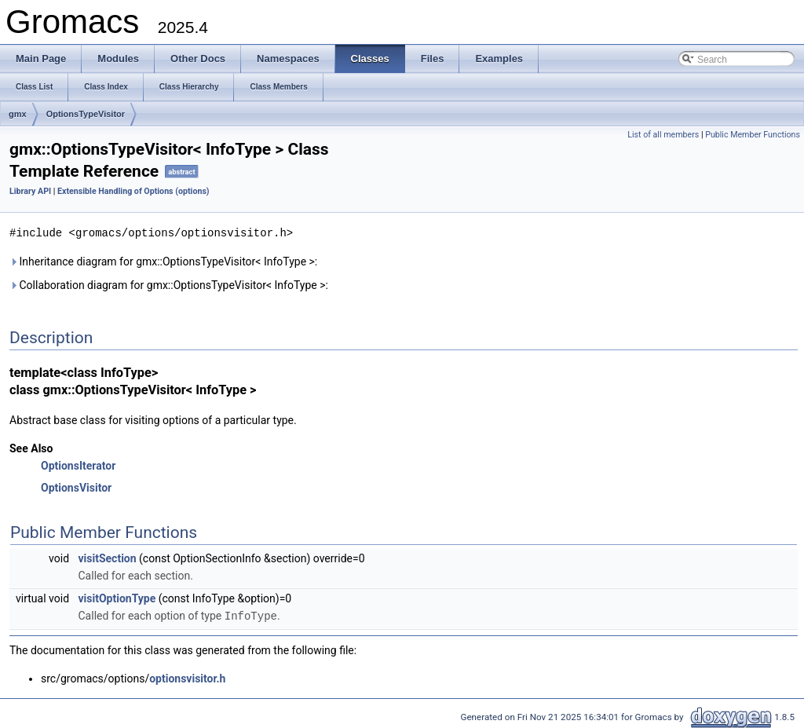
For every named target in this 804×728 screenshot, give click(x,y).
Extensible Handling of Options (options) (133, 191)
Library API (30, 191)
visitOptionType (117, 597)
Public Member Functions (752, 135)
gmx (18, 114)
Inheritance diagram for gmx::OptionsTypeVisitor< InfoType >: (163, 260)
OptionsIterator (78, 465)
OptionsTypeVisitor (85, 114)
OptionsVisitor (76, 487)
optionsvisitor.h (187, 677)
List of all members (663, 135)
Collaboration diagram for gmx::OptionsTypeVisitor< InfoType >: (168, 284)
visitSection (108, 557)
